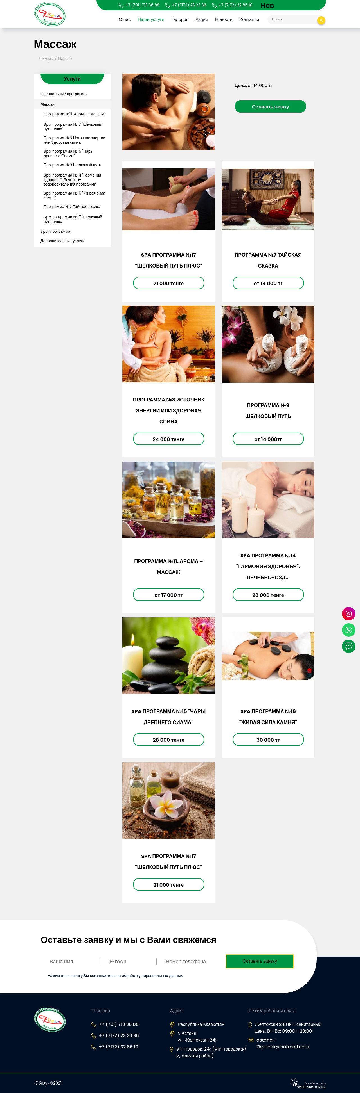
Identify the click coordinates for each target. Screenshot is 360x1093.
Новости (224, 19)
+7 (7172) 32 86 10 (236, 5)
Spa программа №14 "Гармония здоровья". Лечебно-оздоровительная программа (72, 179)
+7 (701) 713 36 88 (142, 5)
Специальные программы (63, 94)
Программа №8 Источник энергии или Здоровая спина (74, 140)
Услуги (48, 59)
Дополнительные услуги (62, 241)
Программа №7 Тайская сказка (72, 206)
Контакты (250, 19)
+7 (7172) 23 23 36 (189, 5)
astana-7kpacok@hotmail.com (282, 1043)
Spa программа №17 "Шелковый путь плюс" (73, 127)
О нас (125, 19)
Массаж (65, 58)
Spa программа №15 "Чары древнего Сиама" (68, 154)
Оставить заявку (270, 107)
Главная (35, 59)
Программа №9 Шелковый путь (72, 165)
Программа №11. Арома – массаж (74, 114)
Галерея (180, 19)
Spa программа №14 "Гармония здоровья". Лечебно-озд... (268, 566)
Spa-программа (55, 231)
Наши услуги (151, 19)
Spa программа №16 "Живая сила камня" (74, 195)
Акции (202, 19)
